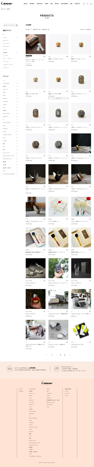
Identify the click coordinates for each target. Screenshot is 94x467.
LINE (71, 3)
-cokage (31, 431)
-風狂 (30, 434)
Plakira (4, 131)
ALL (4, 34)
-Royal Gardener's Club (34, 442)
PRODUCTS (40, 3)
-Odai (30, 429)
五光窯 (4, 165)
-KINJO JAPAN (32, 411)
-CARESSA (31, 422)
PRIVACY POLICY (51, 402)
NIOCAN (5, 98)
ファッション (6, 61)
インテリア (5, 55)
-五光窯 (30, 449)
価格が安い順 (36, 29)
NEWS (46, 3)
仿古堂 (4, 110)
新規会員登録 (68, 389)
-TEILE (30, 420)
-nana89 (31, 404)
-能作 (30, 438)
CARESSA (5, 128)
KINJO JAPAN (6, 113)
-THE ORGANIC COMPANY (35, 456)
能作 (4, 149)
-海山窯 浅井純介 (33, 451)
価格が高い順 (45, 29)
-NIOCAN (31, 400)
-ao (29, 416)
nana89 (5, 104)
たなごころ (5, 89)
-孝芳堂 (30, 391)
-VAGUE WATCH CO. (33, 445)
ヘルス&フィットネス (8, 64)
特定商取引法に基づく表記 (53, 400)
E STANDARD (6, 83)
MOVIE (57, 3)
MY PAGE (67, 393)
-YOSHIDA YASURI (33, 427)
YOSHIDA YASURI (7, 134)
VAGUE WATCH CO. (7, 159)
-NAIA (30, 398)
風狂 (4, 143)
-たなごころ (31, 393)
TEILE (4, 125)
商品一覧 (3, 9)
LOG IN (66, 391)
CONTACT (77, 3)
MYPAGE (87, 4)
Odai (4, 137)
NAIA (4, 95)
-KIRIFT (30, 395)
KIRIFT (4, 92)
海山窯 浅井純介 (7, 168)
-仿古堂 (30, 409)
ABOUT (26, 3)
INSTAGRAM (64, 3)
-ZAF (30, 436)
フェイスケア (6, 43)
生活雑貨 (5, 52)
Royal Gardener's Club (8, 156)
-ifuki (30, 407)
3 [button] (60, 355)
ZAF (4, 146)
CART (91, 4)
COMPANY (49, 393)
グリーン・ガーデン (7, 58)
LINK (4, 171)
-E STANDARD (32, 389)
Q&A (51, 3)
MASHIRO (5, 116)
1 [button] (52, 355)
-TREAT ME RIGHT (33, 418)
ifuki (4, 107)
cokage (5, 140)
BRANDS (32, 3)
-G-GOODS (31, 402)
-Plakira (31, 425)
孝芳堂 (4, 86)
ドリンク (5, 49)
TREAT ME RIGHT (7, 122)
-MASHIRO (31, 413)
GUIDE (48, 395)
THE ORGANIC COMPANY (9, 174)
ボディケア (5, 40)
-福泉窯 (30, 447)
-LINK (30, 454)
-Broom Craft (32, 440)
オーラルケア (6, 46)
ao (3, 119)
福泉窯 (4, 162)
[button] (46, 355)
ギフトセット (6, 67)
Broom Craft (6, 153)
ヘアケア (5, 37)
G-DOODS (5, 101)
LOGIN (84, 4)
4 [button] (64, 355)
